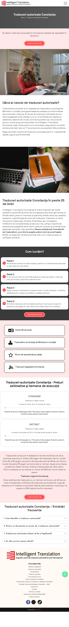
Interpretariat (34, 572)
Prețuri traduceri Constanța (34, 579)
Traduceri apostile (34, 574)
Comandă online (34, 315)
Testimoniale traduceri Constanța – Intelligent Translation (34, 582)
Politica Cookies (34, 597)
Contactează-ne (34, 43)
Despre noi (34, 587)
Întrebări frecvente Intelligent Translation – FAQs (34, 584)
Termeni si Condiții (34, 592)
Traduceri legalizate (34, 567)
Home (23, 17)
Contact (34, 589)
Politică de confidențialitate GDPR (34, 594)
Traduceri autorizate (34, 569)
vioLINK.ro (38, 609)
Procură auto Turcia (34, 577)
